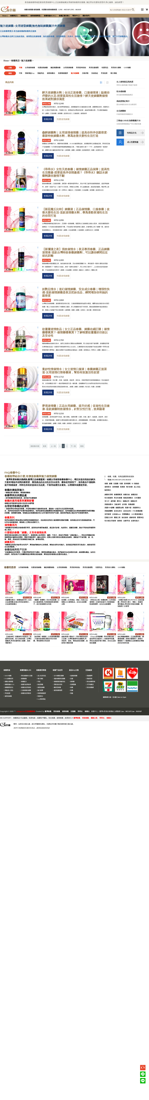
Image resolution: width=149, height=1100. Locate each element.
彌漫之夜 (117, 517)
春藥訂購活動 (64, 16)
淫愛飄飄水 (126, 514)
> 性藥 (71, 690)
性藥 (121, 483)
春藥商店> (16, 60)
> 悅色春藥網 (89, 687)
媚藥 (110, 483)
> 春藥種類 (23, 678)
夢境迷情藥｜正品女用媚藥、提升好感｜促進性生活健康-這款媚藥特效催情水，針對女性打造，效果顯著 (76, 407)
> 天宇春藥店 (89, 684)
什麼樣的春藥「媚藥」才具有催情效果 (25, 532)
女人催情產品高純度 (124, 82)
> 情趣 (71, 693)
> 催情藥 (71, 681)
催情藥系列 (11, 525)
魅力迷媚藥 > (27, 60)
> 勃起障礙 (39, 684)
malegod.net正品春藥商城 (26, 711)
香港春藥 (56, 711)
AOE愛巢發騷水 (137, 514)
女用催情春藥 (30, 67)
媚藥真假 (134, 494)
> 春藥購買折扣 (8, 687)
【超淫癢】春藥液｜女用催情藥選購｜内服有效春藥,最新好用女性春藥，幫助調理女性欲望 (46, 639)
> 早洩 (38, 681)
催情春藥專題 (35, 16)
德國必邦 (126, 501)
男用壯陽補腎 (94, 67)
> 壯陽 (71, 678)
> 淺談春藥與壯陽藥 (59, 678)
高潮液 (122, 487)
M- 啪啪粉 (135, 483)
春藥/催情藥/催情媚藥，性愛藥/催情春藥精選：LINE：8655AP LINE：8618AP (52, 10)
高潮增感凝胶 (63, 73)
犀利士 (119, 501)
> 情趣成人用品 (8, 690)
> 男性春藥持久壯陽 (26, 676)
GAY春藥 (127, 67)
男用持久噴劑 (116, 67)
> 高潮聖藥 (72, 684)
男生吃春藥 (118, 498)
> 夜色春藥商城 (90, 681)
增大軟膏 (129, 487)
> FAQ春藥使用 (8, 678)
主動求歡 (85, 73)
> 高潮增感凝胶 (41, 693)
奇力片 (107, 501)
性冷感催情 (109, 498)
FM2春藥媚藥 (138, 511)
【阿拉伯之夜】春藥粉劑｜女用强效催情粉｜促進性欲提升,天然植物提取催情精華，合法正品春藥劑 (103, 602)
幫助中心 (75, 16)
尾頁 (82, 446)
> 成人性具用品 (41, 676)
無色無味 (125, 517)
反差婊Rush (116, 514)
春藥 (106, 483)
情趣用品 (40, 73)
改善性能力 (135, 521)
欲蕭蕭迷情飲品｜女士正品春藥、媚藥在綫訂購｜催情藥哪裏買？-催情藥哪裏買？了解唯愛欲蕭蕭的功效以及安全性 (76, 332)
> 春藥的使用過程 (25, 687)
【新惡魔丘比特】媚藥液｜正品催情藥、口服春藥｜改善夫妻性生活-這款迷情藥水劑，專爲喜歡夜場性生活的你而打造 (76, 212)
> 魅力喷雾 (39, 690)
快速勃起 (94, 73)
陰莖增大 (108, 490)
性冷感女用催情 (110, 521)
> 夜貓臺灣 (88, 676)
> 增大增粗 (39, 678)
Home (4, 16)
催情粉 (119, 521)
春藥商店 (13, 16)
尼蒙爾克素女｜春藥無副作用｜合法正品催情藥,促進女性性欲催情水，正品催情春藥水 (18, 602)
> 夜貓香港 (88, 678)
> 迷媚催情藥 (73, 676)
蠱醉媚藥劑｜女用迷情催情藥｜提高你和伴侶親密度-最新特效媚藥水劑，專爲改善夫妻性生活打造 (75, 134)
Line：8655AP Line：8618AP (131, 711)
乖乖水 (80, 711)
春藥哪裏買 (118, 494)
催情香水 (108, 487)
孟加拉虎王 (127, 511)
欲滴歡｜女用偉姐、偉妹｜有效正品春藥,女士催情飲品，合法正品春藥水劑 (74, 602)
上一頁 (53, 446)
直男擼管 (108, 514)
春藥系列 (9, 517)
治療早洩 (126, 521)
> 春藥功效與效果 (25, 684)
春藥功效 (126, 494)
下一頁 (73, 446)
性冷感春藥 (121, 91)
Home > (7, 60)
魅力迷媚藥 (75, 73)
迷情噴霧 (115, 487)
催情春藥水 (51, 73)
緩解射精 (132, 517)
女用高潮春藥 (68, 67)
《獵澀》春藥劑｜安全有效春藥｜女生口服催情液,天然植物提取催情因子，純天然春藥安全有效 (46, 602)
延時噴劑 (127, 483)
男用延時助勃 (81, 67)
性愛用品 (105, 67)
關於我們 (86, 16)
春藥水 (87, 711)
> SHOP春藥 (7, 676)
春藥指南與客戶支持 (16, 549)
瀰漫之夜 (94, 718)
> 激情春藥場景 (57, 690)
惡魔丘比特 (109, 517)
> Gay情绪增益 (41, 699)
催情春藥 (65, 711)
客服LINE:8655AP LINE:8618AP (119, 480)
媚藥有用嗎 (109, 494)
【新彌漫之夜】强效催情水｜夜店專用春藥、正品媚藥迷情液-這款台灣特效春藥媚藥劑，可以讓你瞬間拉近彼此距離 (76, 252)
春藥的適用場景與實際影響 (19, 500)
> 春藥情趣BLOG (9, 684)
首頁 (44, 446)
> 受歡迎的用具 (57, 684)
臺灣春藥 (48, 711)
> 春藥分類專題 (8, 681)
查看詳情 (48, 119)
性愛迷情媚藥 (43, 67)
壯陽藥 (115, 483)
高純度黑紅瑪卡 (123, 101)
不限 (20, 67)
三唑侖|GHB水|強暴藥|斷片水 (128, 121)
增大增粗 (113, 73)
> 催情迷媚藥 (8, 696)
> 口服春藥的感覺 (25, 690)
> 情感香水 (39, 696)
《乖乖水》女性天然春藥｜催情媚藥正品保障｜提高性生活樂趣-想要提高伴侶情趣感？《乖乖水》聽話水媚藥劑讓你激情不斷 (76, 172)
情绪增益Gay (30, 73)
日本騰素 (137, 498)
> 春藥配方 (23, 681)
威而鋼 (113, 501)
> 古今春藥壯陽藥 (58, 676)
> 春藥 (71, 687)
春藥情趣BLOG (49, 16)
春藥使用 (23, 16)
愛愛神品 (140, 517)
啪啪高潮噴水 (128, 498)
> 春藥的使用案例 (25, 693)
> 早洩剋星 (7, 693)
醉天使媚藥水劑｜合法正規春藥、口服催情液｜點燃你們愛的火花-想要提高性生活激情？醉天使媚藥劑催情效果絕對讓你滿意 (76, 96)
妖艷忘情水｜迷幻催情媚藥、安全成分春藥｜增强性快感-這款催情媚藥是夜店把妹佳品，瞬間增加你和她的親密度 (76, 292)
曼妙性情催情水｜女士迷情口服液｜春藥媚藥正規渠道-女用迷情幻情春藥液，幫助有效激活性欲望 (74, 371)
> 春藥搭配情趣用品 (59, 681)
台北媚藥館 (121, 111)
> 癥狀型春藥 (57, 687)
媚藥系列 (9, 542)
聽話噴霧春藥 (55, 67)
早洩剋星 (104, 73)
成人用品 (137, 487)
